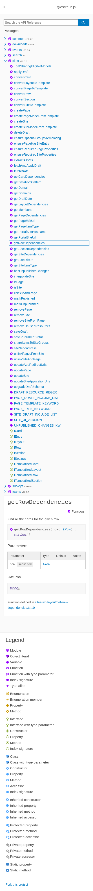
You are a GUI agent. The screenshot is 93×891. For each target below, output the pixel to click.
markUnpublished (26, 304)
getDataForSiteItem (27, 182)
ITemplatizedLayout (27, 469)
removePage (23, 309)
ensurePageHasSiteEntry (31, 143)
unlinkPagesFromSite (29, 353)
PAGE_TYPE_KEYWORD (32, 409)
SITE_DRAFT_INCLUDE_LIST (35, 414)
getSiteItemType (25, 265)
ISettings (20, 458)
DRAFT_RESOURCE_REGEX (35, 392)
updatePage (22, 370)
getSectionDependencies (31, 249)
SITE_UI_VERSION (28, 420)
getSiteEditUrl (23, 260)
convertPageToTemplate (31, 88)
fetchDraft (21, 171)
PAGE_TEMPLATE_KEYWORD (36, 403)
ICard (18, 431)
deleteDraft (21, 132)
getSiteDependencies (29, 254)
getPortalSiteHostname (30, 232)
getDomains (22, 193)
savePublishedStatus (28, 337)
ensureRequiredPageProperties (36, 149)
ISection (19, 453)
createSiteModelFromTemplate (35, 127)
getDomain (21, 187)
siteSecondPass (25, 348)
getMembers (22, 209)
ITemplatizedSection (28, 480)
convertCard (22, 77)
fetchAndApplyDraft (27, 165)
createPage (22, 110)
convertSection (24, 99)
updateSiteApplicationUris (32, 381)
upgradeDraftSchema (29, 387)
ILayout (19, 442)
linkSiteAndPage (25, 293)
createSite (21, 121)
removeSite (22, 315)
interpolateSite (24, 276)
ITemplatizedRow (26, 475)
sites (15, 61)
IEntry (18, 436)
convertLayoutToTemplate (32, 83)
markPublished (24, 298)
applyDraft (21, 72)
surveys (17, 486)
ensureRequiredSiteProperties (35, 154)
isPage (19, 282)
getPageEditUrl (24, 221)
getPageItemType (26, 226)
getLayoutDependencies (31, 204)
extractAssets (23, 160)
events (17, 50)
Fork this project (17, 884)
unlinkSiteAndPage (27, 359)
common (18, 39)
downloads (19, 44)
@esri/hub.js (66, 7)
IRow (17, 447)
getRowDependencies (29, 243)
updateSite (21, 375)
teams (16, 491)
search (17, 55)
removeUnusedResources (32, 326)
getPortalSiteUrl (25, 237)
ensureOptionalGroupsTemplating (37, 138)
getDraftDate (23, 198)
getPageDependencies (30, 215)
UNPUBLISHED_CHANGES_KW (37, 425)
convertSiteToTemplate (30, 105)
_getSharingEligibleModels (32, 66)
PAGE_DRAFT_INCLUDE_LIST (36, 398)
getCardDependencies (29, 176)
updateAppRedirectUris (30, 364)
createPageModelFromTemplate (36, 116)
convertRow (22, 94)
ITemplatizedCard (26, 464)
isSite (18, 287)
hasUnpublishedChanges (31, 271)
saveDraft (20, 331)
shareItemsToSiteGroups (31, 342)
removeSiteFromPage (29, 320)
